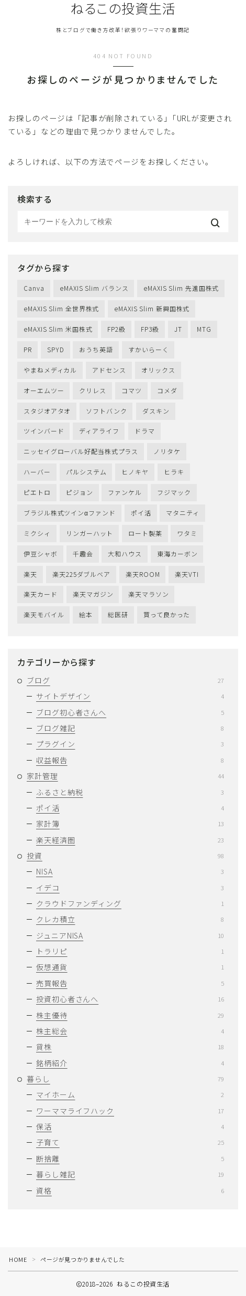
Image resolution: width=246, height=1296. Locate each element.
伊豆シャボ (41, 553)
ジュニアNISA (130, 935)
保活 (130, 1126)
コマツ (131, 390)
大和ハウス (125, 553)
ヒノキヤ (135, 471)
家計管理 (125, 776)
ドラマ (145, 430)
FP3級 (150, 328)
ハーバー (37, 471)
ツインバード (44, 430)
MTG (204, 328)
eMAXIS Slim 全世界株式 (61, 308)
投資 (125, 855)
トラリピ (130, 951)
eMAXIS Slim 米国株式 (58, 328)
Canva (34, 287)
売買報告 (130, 983)
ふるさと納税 (130, 792)
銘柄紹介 (130, 1063)
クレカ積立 (130, 919)
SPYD (55, 349)
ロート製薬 (145, 533)
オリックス (158, 369)
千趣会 (83, 553)
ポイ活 (141, 512)
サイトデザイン (130, 696)
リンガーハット (89, 533)
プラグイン (130, 744)
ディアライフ (99, 430)
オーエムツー (44, 390)
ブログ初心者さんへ (130, 712)
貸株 (130, 1046)
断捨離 (130, 1158)
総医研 (118, 614)
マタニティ (182, 512)
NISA (130, 871)
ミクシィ (37, 533)
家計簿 (130, 823)
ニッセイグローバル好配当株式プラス (81, 451)
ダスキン (156, 410)
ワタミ (187, 533)
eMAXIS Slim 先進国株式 (181, 287)
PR (28, 349)
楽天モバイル (44, 614)
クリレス (92, 390)
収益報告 (130, 760)
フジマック (174, 492)
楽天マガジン (93, 593)
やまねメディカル (50, 369)
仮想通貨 (130, 967)
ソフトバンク (106, 410)
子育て (130, 1142)
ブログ (125, 680)
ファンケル (125, 492)
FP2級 (116, 328)
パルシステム (86, 471)
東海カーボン (177, 553)
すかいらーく (148, 349)
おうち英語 (96, 349)
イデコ (130, 887)
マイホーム (130, 1094)
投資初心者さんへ (130, 999)
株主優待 (130, 1015)
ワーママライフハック (130, 1110)
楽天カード (41, 593)
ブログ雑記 (130, 728)
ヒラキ (174, 471)
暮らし (125, 1078)
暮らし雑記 (130, 1174)
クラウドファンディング (130, 903)
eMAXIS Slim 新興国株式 (151, 308)
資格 (130, 1190)
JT (178, 328)
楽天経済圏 (130, 840)
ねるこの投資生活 (123, 8)
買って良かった (166, 614)
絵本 (86, 614)
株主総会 (130, 1031)
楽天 (30, 574)
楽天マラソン (148, 593)
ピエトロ (37, 492)
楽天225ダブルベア (81, 574)
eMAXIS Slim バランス (94, 287)
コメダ (167, 390)
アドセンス (109, 369)
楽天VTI (187, 574)
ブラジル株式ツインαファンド (70, 512)
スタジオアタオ (47, 410)
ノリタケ (167, 451)
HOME (18, 1259)
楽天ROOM (143, 574)
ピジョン (79, 492)
